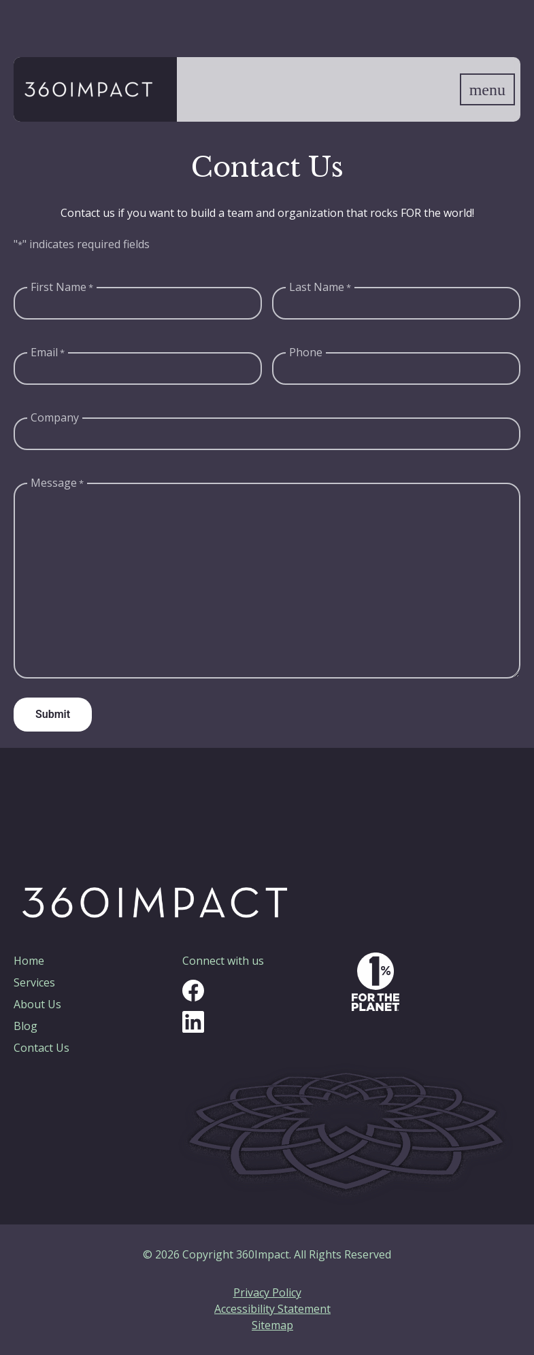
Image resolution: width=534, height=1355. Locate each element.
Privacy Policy (267, 1292)
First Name (62, 287)
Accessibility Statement (272, 1308)
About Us (37, 1004)
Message (57, 483)
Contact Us (41, 1047)
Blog (25, 1025)
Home (29, 960)
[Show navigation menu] (487, 89)
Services (34, 982)
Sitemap (272, 1325)
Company (55, 417)
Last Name (320, 287)
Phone (305, 352)
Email (48, 352)
